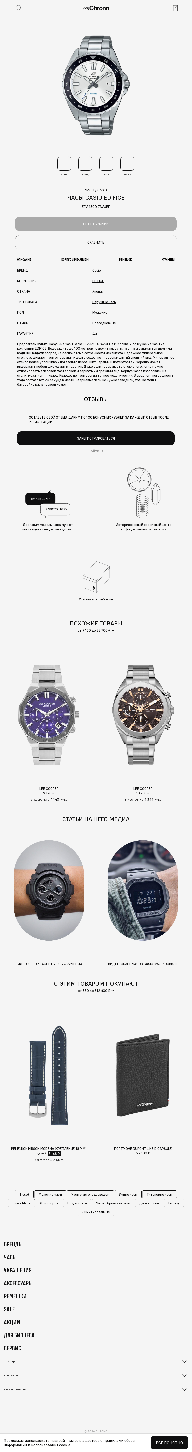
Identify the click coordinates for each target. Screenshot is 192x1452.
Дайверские (149, 1203)
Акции (12, 1322)
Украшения (18, 1270)
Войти (94, 451)
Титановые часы (159, 1194)
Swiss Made (22, 1203)
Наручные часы (104, 302)
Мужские (100, 312)
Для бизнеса (19, 1335)
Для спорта (49, 1203)
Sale (9, 1309)
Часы (10, 1257)
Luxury (173, 1203)
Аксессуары (18, 1283)
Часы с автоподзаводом (91, 1194)
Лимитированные (96, 1212)
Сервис (12, 1348)
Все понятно (169, 1442)
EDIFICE (98, 281)
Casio (96, 270)
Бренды (13, 1244)
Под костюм (77, 1203)
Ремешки (15, 1296)
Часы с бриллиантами (113, 1203)
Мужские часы (50, 1194)
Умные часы (128, 1194)
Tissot (25, 1194)
